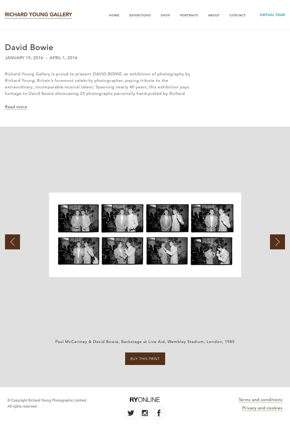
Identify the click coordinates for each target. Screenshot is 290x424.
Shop (165, 15)
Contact (238, 15)
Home (114, 15)
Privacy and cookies (262, 407)
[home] (38, 15)
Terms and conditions (260, 399)
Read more (16, 106)
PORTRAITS (189, 15)
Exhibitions (140, 15)
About (214, 15)
